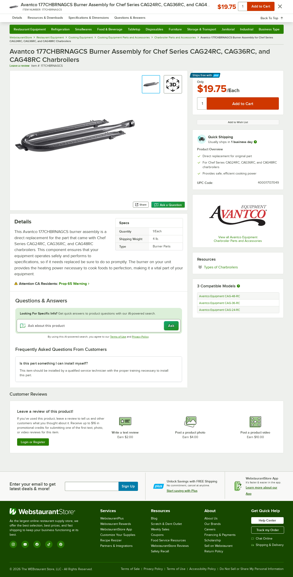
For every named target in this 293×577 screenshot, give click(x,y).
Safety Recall (160, 551)
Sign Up (128, 486)
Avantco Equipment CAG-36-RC (219, 303)
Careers (210, 529)
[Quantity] (202, 103)
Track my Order (267, 530)
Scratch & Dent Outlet (166, 524)
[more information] (255, 142)
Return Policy (213, 551)
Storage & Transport (201, 29)
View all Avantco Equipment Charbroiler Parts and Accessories (238, 239)
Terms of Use (118, 336)
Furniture (175, 29)
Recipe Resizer (111, 540)
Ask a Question (168, 205)
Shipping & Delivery (267, 545)
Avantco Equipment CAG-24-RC (219, 310)
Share (141, 204)
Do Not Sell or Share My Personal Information (252, 569)
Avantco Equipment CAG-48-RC (219, 296)
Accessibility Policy (202, 569)
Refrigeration (60, 29)
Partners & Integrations (116, 546)
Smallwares (83, 29)
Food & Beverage (109, 29)
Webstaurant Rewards (115, 524)
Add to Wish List (238, 122)
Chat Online (261, 538)
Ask (171, 326)
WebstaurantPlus (112, 518)
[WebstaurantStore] (47, 511)
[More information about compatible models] (238, 286)
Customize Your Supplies (117, 535)
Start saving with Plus (182, 490)
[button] (151, 84)
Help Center (267, 520)
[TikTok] (49, 544)
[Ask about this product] (98, 325)
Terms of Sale (130, 569)
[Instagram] (13, 544)
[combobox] (140, 16)
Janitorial (228, 29)
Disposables (154, 29)
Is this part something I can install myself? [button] (54, 363)
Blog (154, 518)
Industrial (246, 29)
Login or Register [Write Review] (33, 442)
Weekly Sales (160, 529)
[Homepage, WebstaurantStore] (48, 16)
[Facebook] (37, 544)
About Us (211, 518)
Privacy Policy (140, 336)
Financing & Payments (220, 535)
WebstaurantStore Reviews (170, 546)
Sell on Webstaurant (218, 546)
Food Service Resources (168, 540)
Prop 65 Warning (73, 284)
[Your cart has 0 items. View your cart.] (276, 16)
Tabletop (134, 29)
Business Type (269, 29)
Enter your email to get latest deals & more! (32, 486)
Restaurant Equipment (30, 29)
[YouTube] (25, 544)
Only (200, 82)
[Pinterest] (60, 544)
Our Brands (212, 524)
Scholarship (212, 540)
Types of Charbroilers (235, 267)
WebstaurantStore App (116, 529)
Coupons (157, 535)
